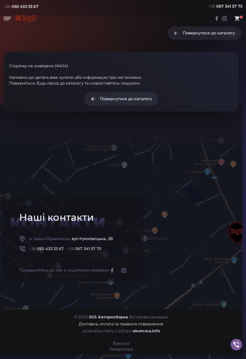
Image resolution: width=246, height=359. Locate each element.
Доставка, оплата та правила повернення (121, 324)
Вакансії (121, 343)
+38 (21, 6)
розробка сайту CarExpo (121, 331)
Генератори (121, 349)
